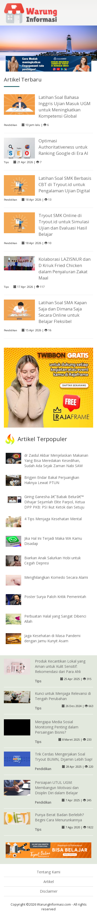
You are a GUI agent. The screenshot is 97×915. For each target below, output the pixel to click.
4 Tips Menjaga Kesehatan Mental (53, 518)
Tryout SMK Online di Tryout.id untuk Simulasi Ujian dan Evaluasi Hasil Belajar (64, 224)
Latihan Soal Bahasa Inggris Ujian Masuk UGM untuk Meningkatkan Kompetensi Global (65, 106)
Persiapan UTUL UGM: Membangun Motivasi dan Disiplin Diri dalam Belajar (57, 787)
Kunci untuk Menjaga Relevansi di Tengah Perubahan (63, 696)
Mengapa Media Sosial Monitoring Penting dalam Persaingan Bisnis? (56, 727)
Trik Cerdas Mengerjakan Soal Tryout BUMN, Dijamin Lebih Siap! (63, 757)
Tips (6, 162)
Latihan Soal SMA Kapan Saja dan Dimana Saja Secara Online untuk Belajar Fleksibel (63, 312)
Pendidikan (10, 125)
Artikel (48, 881)
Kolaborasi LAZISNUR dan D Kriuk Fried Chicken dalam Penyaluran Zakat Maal (65, 268)
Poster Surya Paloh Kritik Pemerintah (55, 596)
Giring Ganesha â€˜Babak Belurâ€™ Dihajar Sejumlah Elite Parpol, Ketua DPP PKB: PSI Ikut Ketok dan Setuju (54, 502)
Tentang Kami (48, 871)
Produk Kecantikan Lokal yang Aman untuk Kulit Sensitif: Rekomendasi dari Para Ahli (60, 666)
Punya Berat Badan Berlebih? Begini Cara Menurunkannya (59, 817)
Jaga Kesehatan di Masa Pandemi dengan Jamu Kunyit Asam (52, 638)
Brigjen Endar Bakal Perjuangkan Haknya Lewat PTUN (51, 480)
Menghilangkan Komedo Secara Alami (56, 577)
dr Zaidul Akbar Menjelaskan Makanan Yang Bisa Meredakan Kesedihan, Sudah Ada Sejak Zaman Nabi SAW (56, 460)
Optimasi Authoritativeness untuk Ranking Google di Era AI (63, 147)
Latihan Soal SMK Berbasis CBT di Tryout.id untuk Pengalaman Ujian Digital (65, 184)
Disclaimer (48, 891)
